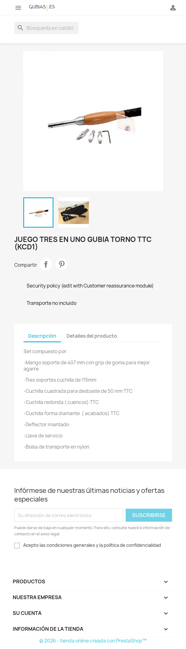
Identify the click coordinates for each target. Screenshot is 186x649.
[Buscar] (46, 28)
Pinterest (61, 264)
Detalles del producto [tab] (92, 336)
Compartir (46, 264)
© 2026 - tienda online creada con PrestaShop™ (93, 641)
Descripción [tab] (42, 336)
